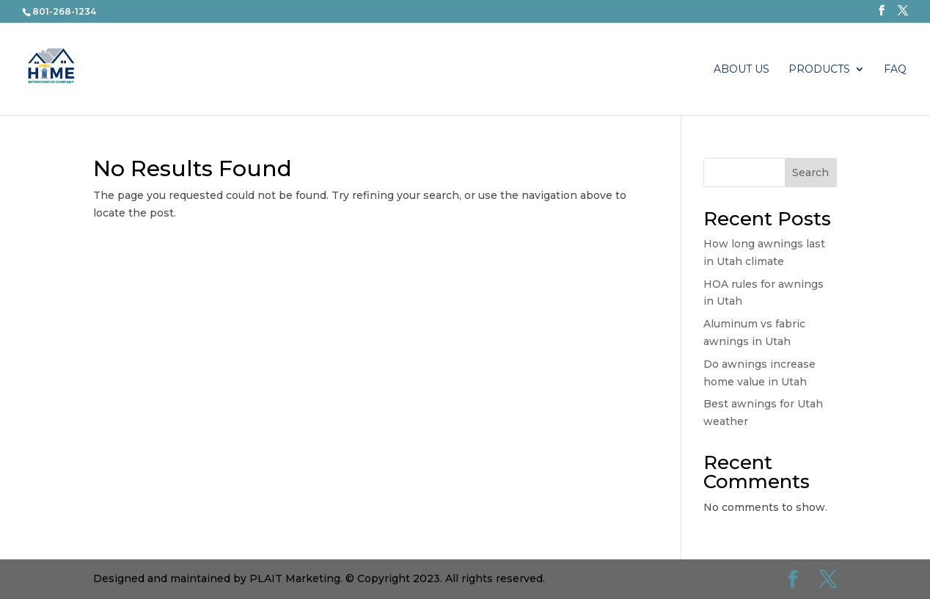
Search (810, 172)
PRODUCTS (819, 70)
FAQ (895, 70)
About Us (741, 70)
